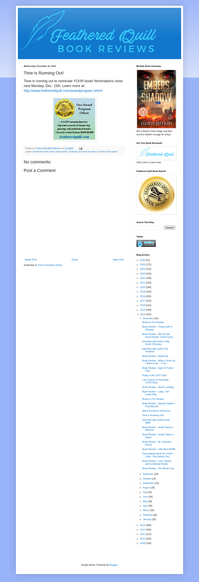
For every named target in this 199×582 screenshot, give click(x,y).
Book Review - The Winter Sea (158, 468)
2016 (143, 305)
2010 (143, 538)
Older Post (118, 259)
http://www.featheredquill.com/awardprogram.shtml (63, 91)
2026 (143, 260)
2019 (143, 291)
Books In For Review (153, 322)
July (145, 492)
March (146, 510)
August (147, 487)
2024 (143, 269)
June (145, 496)
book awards (62, 151)
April (145, 505)
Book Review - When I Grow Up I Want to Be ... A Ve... (158, 362)
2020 (143, 287)
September (149, 483)
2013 (143, 525)
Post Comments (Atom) (50, 265)
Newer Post (31, 259)
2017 (143, 300)
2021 (143, 282)
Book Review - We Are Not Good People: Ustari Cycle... (158, 335)
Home (75, 259)
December (148, 318)
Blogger (113, 565)
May (145, 501)
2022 (143, 278)
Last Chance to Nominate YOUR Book (155, 381)
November (148, 474)
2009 (143, 543)
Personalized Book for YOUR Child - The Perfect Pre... (157, 455)
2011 (143, 534)
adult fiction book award (44, 151)
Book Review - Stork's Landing (158, 387)
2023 (143, 273)
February (148, 515)
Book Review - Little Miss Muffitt (158, 449)
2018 (143, 296)
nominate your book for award (83, 151)
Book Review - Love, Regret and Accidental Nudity (156, 462)
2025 (143, 264)
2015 (143, 310)
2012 (143, 529)
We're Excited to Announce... (157, 411)
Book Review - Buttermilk (155, 356)
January (147, 519)
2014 (143, 314)
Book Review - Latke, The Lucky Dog (155, 393)
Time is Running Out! (153, 415)
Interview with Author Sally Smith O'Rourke (155, 343)
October (147, 478)
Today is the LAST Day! (154, 375)
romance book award (107, 151)
